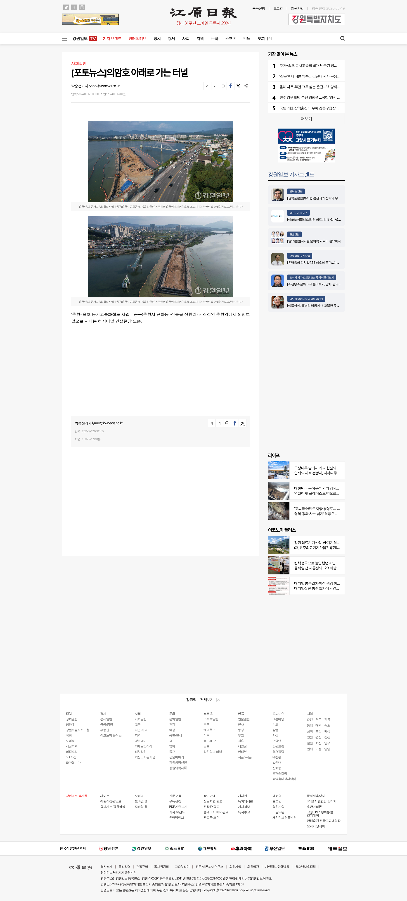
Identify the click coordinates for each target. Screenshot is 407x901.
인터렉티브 (137, 38)
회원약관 (253, 866)
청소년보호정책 (305, 866)
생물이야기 (176, 757)
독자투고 (244, 812)
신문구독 (175, 795)
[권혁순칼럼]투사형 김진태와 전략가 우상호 (315, 198)
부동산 (104, 730)
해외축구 (209, 730)
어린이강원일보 (110, 801)
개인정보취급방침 (284, 817)
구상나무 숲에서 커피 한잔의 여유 (318, 467)
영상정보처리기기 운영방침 (118, 872)
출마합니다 (73, 762)
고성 (318, 749)
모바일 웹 (141, 806)
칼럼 (275, 730)
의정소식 (72, 751)
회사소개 (106, 866)
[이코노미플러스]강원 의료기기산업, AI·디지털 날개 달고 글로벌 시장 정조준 (336, 219)
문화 (214, 38)
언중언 (276, 740)
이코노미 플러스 (298, 213)
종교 (172, 751)
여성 (172, 730)
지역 (200, 38)
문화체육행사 (316, 795)
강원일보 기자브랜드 (291, 174)
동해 (310, 725)
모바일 (139, 795)
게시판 (242, 795)
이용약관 (278, 812)
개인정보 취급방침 (277, 866)
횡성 (327, 731)
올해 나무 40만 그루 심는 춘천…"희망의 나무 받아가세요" (321, 86)
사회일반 (141, 719)
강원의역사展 (178, 768)
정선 (327, 737)
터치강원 (141, 751)
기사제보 (244, 806)
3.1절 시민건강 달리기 (321, 801)
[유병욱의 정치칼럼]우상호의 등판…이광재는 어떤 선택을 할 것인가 (330, 262)
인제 (310, 749)
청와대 (70, 724)
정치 (157, 38)
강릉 (327, 719)
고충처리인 (182, 866)
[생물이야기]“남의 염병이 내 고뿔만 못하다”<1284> (320, 305)
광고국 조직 (211, 817)
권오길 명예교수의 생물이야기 (306, 299)
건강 (172, 724)
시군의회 (72, 746)
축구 (206, 724)
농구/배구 (210, 740)
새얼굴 (242, 746)
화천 (318, 743)
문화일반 (175, 719)
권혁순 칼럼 (296, 191)
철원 (310, 743)
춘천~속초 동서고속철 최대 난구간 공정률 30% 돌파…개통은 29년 (327, 65)
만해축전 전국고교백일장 (324, 820)
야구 (206, 735)
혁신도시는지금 (145, 757)
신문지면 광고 (213, 801)
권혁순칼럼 (279, 773)
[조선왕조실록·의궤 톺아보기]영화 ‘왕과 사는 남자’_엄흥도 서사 (327, 284)
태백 (318, 725)
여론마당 (278, 719)
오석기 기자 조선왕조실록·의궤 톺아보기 (311, 277)
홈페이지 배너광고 (216, 812)
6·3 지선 (71, 757)
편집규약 (142, 866)
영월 (310, 737)
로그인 (278, 8)
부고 (241, 735)
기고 (275, 724)
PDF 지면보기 (178, 806)
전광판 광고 (211, 806)
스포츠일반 (211, 719)
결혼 (241, 740)
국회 (69, 735)
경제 (171, 38)
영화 (172, 746)
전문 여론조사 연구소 (209, 866)
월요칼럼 (294, 234)
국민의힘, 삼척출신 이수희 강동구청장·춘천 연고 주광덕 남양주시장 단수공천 (335, 107)
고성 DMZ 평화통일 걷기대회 (320, 813)
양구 (327, 743)
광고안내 (209, 795)
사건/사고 (141, 730)
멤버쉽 (277, 795)
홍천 (318, 731)
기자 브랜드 (112, 38)
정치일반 (72, 719)
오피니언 (265, 38)
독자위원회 (161, 866)
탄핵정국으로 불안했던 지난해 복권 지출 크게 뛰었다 (333, 562)
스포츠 (230, 38)
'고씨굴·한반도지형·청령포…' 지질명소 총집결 (327, 508)
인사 (241, 724)
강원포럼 (278, 746)
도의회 (70, 740)
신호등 (276, 768)
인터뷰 (242, 751)
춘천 (310, 719)
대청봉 (276, 757)
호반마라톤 (314, 806)
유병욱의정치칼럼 (284, 779)
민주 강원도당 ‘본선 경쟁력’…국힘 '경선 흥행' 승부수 (317, 97)
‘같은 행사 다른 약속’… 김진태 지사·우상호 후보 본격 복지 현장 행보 (328, 76)
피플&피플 (245, 757)
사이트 (104, 795)
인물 (246, 38)
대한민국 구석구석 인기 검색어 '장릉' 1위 (324, 488)
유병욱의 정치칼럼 (299, 256)
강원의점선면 (178, 762)
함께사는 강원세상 (112, 806)
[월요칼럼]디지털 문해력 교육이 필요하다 (314, 241)
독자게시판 (245, 801)
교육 (138, 724)
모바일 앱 (141, 801)
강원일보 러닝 (213, 751)
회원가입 (297, 8)
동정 (241, 730)
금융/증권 (106, 724)
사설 (275, 735)
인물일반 (244, 719)
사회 (185, 38)
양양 (327, 749)
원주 (318, 719)
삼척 (310, 731)
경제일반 (106, 719)
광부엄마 (141, 740)
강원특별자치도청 (77, 730)
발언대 (276, 762)
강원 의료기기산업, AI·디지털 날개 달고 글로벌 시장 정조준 (337, 542)
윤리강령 (124, 866)
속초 (327, 725)
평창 (318, 737)
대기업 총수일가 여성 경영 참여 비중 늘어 (324, 583)
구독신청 (258, 8)
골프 (206, 746)
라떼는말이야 (143, 746)
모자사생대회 (316, 826)
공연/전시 (175, 735)
